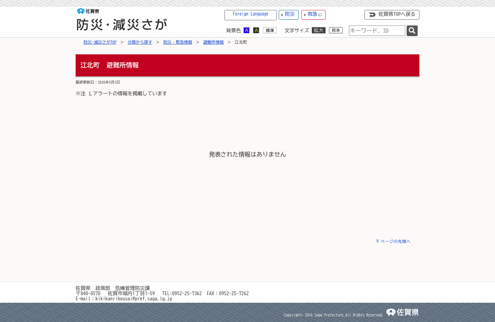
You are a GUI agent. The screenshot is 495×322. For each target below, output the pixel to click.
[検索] (412, 30)
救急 (315, 14)
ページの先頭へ (396, 241)
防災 (290, 14)
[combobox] (377, 30)
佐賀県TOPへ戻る (397, 14)
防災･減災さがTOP (100, 42)
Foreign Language (250, 14)
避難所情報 (213, 42)
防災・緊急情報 (177, 42)
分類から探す (140, 42)
